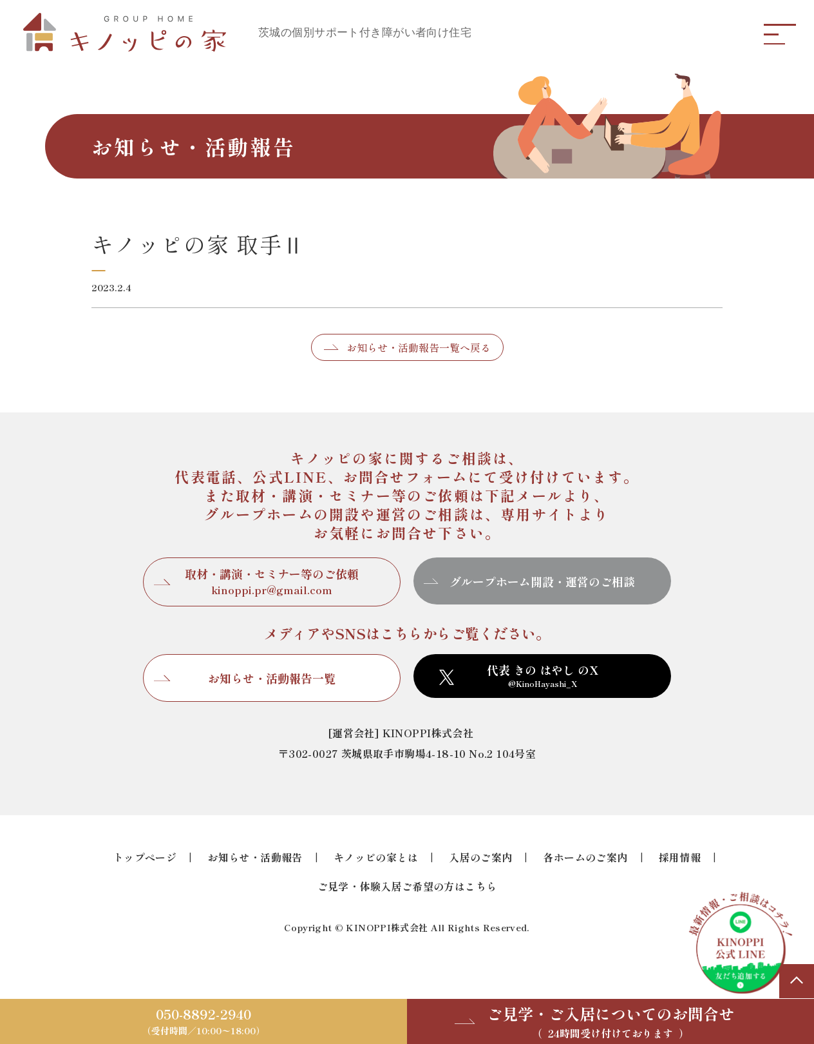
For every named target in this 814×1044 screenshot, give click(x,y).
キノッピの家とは (376, 857)
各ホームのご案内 (585, 857)
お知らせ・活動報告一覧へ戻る (418, 347)
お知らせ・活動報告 (255, 857)
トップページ (144, 857)
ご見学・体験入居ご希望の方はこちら (407, 886)
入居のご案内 (480, 857)
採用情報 (680, 857)
